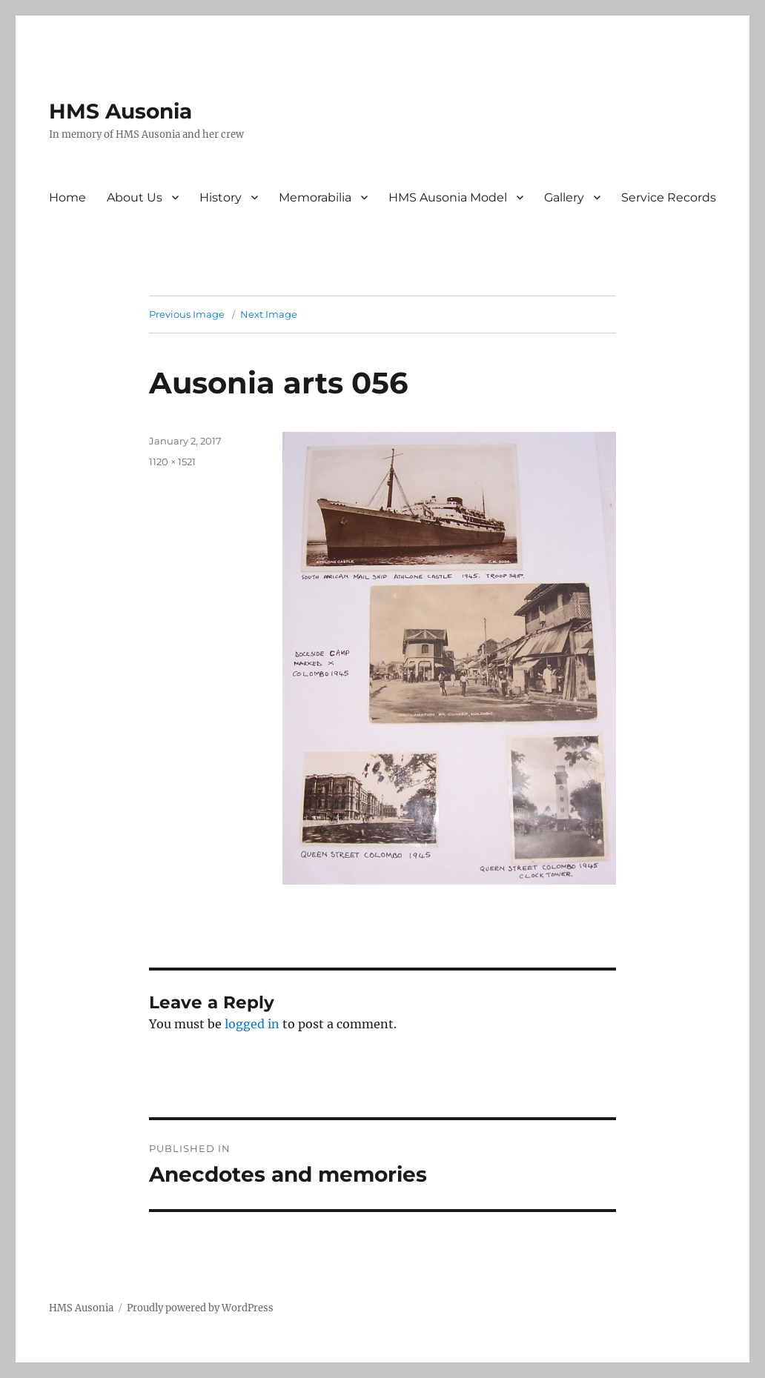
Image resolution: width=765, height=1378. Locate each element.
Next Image (268, 314)
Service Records (668, 197)
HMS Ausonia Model (447, 197)
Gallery (564, 197)
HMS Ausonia (120, 111)
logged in (252, 1023)
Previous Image (187, 314)
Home (67, 197)
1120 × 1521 (172, 461)
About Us (134, 197)
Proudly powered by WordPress (200, 1308)
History (220, 197)
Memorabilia (315, 197)
